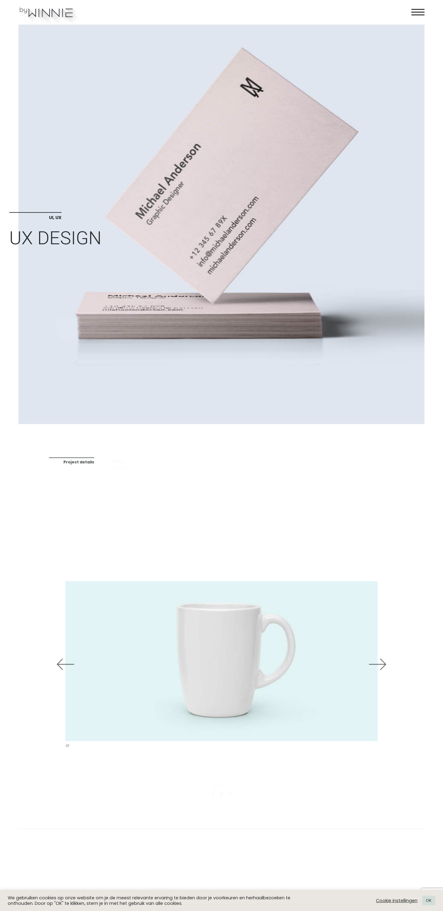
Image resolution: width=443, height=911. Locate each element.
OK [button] (429, 900)
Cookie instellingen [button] (396, 900)
